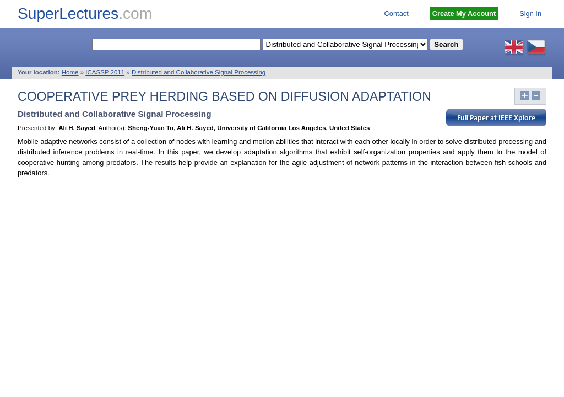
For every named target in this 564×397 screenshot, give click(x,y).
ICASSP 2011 (104, 72)
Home (70, 72)
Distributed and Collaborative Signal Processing (198, 72)
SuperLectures (85, 13)
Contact (396, 13)
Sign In (530, 13)
